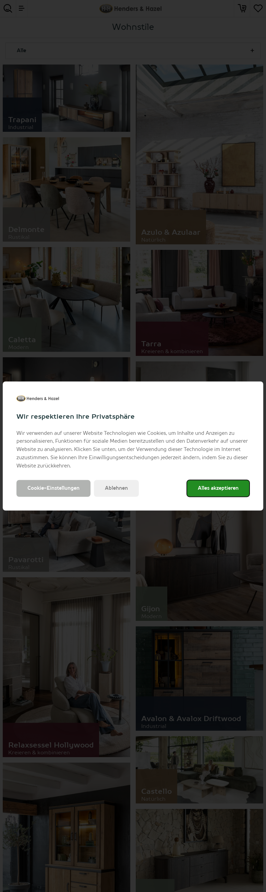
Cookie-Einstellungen (53, 488)
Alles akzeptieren (218, 488)
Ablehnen (116, 488)
